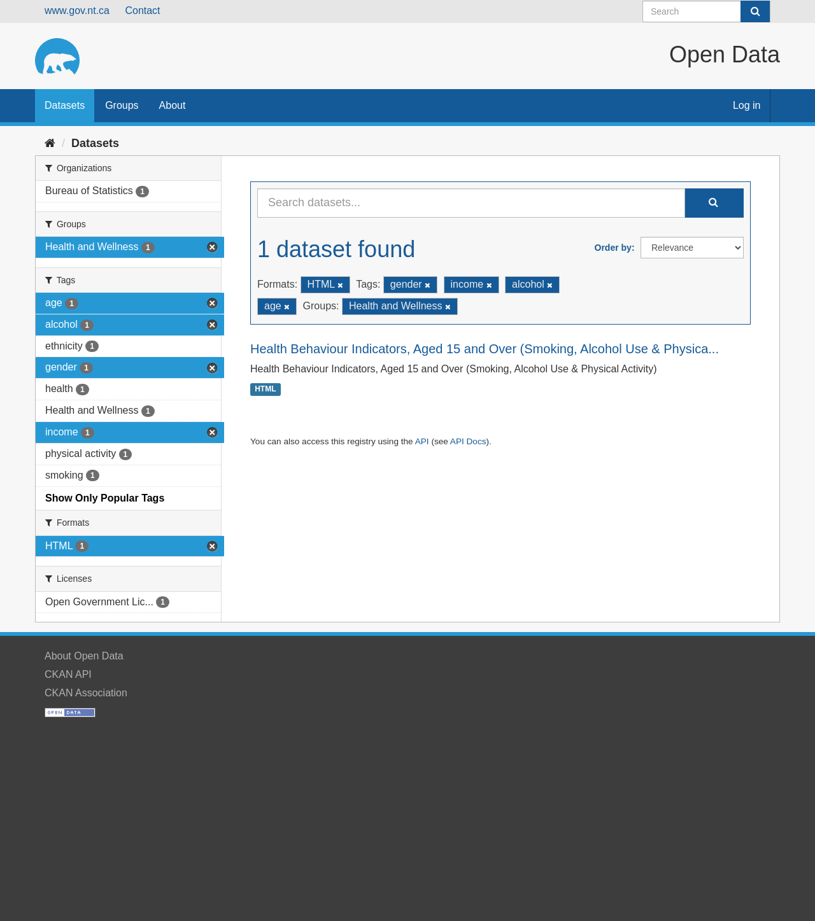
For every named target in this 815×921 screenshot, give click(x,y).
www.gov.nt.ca (77, 10)
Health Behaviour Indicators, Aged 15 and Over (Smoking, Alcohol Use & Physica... (484, 349)
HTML (265, 389)
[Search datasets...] (471, 203)
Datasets (65, 105)
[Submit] (755, 11)
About (172, 105)
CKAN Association (86, 692)
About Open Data (84, 655)
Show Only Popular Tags (104, 498)
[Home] (50, 143)
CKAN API (68, 674)
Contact (142, 10)
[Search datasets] (706, 11)
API (422, 441)
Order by (613, 248)
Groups (121, 105)
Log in (747, 105)
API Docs (468, 441)
